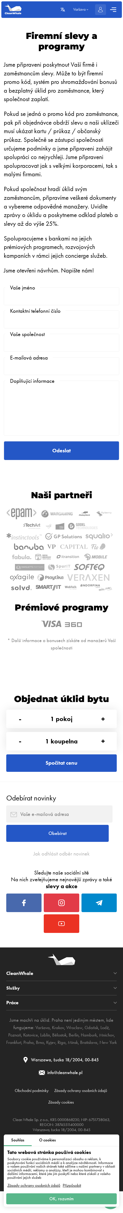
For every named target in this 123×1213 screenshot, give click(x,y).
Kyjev (80, 1115)
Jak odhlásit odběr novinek (61, 918)
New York (72, 1123)
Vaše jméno (22, 287)
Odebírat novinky (31, 857)
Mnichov (20, 1115)
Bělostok (68, 1108)
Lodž (108, 1101)
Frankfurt (39, 1115)
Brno (68, 1115)
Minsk (104, 1115)
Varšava (39, 1101)
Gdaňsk (93, 1101)
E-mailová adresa (29, 366)
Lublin (52, 1108)
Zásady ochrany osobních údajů (33, 1184)
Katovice (36, 1108)
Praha (55, 1115)
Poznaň (18, 1108)
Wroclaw (74, 1101)
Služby (13, 1060)
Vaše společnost (27, 340)
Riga (92, 1115)
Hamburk (101, 1108)
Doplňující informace (32, 392)
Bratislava (50, 1123)
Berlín (84, 1108)
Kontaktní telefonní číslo (35, 314)
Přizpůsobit (72, 1184)
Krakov (56, 1101)
